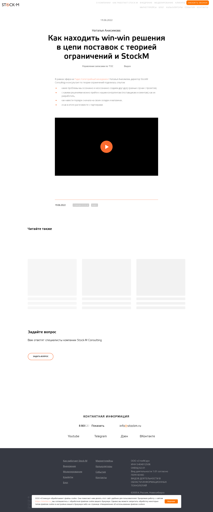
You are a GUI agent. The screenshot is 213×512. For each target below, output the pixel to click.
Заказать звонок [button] (198, 2)
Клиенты (180, 2)
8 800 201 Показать (91, 425)
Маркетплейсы (148, 7)
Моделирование (163, 2)
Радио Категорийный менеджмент (91, 79)
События (190, 7)
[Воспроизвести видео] (106, 147)
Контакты (202, 7)
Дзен (124, 436)
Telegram (100, 436)
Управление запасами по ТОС (97, 66)
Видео (127, 66)
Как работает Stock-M (125, 2)
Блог (161, 7)
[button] (40, 356)
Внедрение (146, 2)
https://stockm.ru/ (43, 501)
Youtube (73, 436)
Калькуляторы (174, 7)
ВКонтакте (147, 436)
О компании (103, 2)
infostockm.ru (130, 426)
